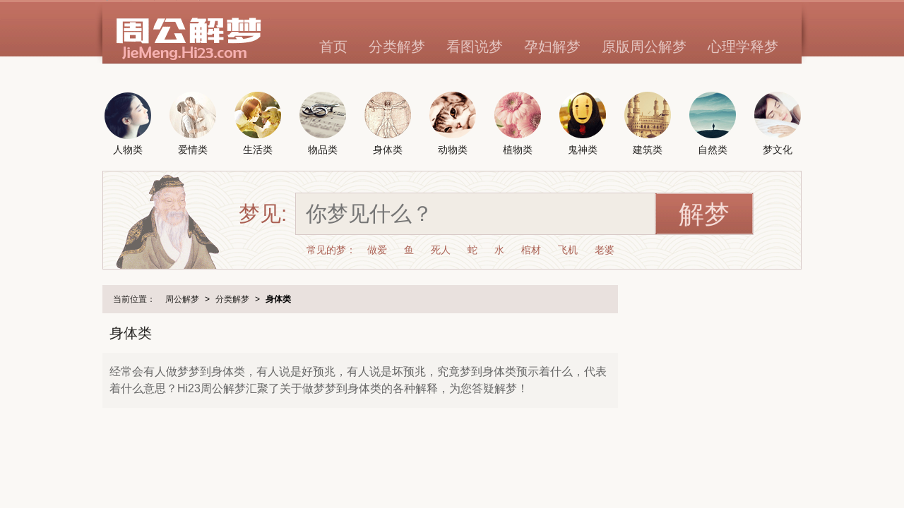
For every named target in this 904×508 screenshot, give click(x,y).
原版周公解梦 (644, 46)
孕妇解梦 (552, 46)
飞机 (568, 249)
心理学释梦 (743, 46)
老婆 (604, 249)
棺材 (531, 249)
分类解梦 (397, 46)
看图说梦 (474, 46)
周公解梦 (182, 299)
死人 (441, 249)
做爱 (377, 249)
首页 (333, 46)
